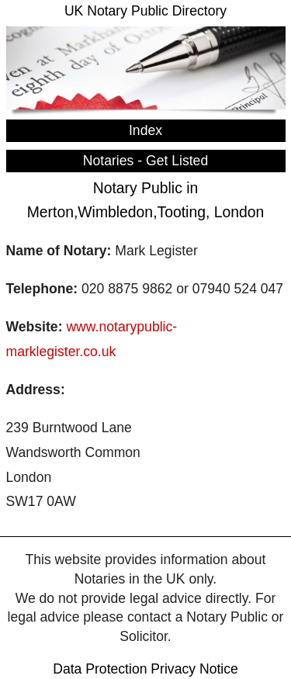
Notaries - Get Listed (145, 160)
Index (145, 130)
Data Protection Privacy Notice (145, 669)
